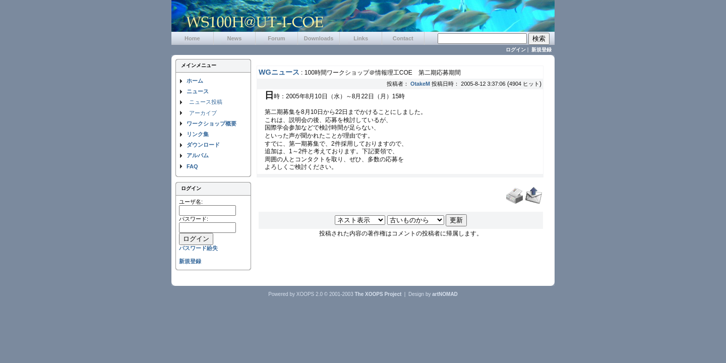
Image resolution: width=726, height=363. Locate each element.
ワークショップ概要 (211, 123)
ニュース (198, 91)
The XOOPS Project (378, 294)
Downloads (319, 38)
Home (192, 38)
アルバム (198, 155)
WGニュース (279, 72)
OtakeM (420, 84)
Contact (403, 38)
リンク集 (198, 134)
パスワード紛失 (198, 248)
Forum (276, 38)
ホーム (195, 81)
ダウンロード (203, 145)
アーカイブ (203, 113)
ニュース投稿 (205, 102)
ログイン (516, 49)
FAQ (192, 166)
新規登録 (541, 49)
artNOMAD (445, 294)
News (234, 38)
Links (360, 38)
